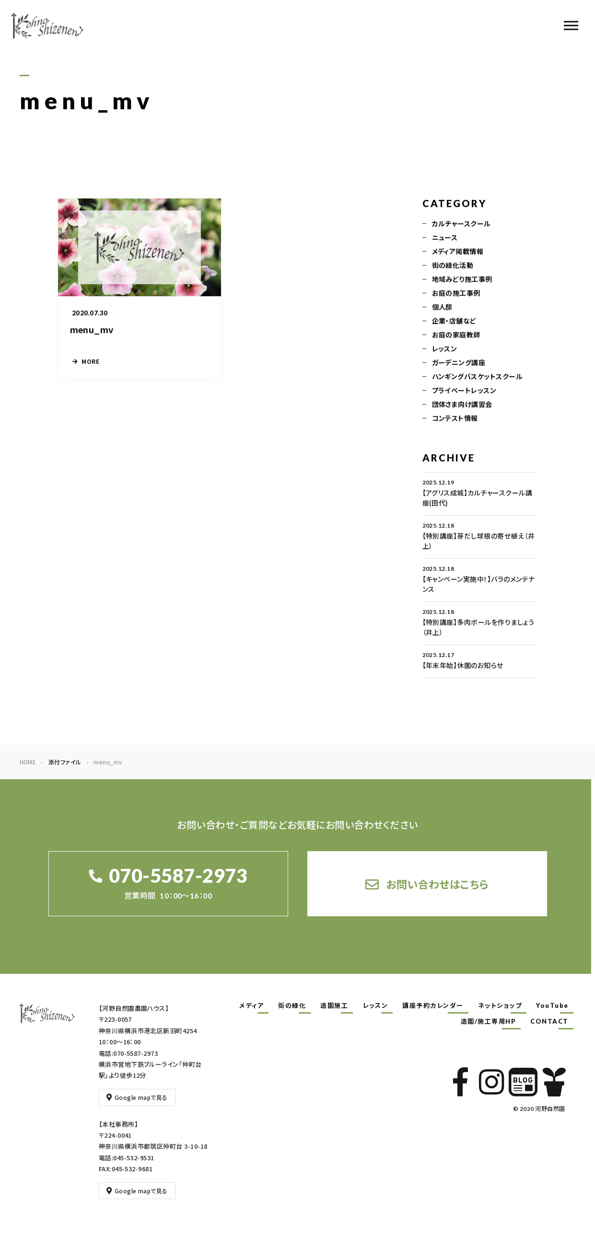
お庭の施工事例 (456, 294)
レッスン (444, 350)
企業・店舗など (454, 322)
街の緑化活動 (453, 266)
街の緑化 (292, 1005)
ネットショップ (500, 1005)
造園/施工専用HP (488, 1021)
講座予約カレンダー (433, 1005)
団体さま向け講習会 (462, 405)
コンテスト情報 (455, 419)
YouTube (552, 1005)
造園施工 (334, 1005)
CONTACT (549, 1021)
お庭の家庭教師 (456, 336)
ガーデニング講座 (459, 364)
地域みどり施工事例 (462, 280)
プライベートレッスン (464, 391)
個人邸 (442, 308)
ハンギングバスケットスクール (477, 377)
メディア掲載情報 (458, 252)
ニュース (445, 238)
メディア (251, 1005)
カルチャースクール (461, 225)
